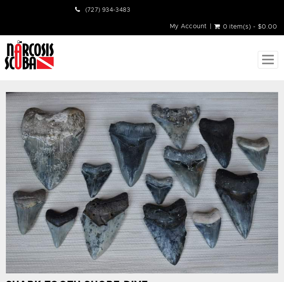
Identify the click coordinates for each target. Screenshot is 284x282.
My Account (188, 26)
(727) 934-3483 (107, 9)
